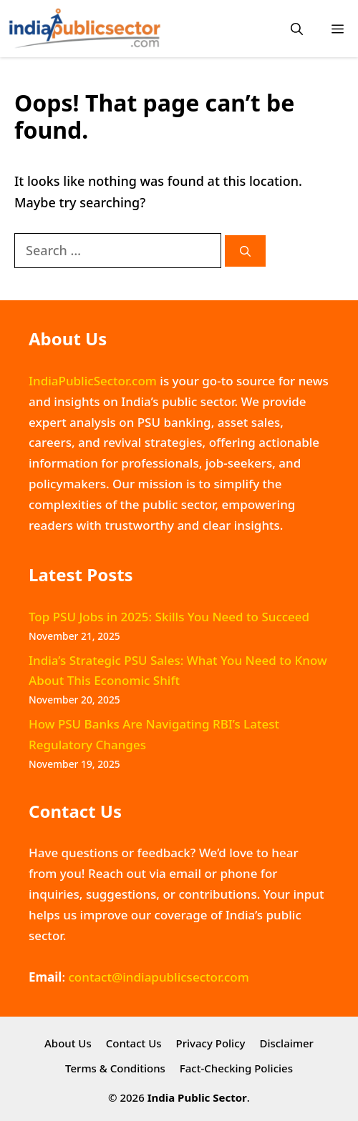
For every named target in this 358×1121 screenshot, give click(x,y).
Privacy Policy (211, 1043)
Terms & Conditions (115, 1068)
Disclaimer (286, 1043)
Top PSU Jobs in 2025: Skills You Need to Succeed (169, 616)
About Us (68, 1043)
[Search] (245, 251)
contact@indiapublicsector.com (158, 977)
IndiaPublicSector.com (93, 380)
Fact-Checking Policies (236, 1068)
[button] (296, 29)
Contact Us (134, 1043)
